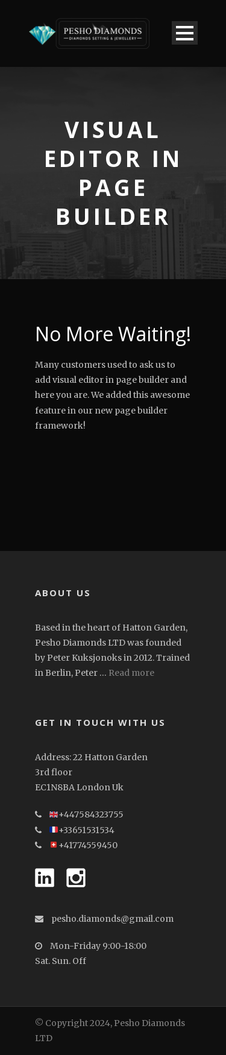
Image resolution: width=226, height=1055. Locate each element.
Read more (131, 672)
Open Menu (185, 33)
